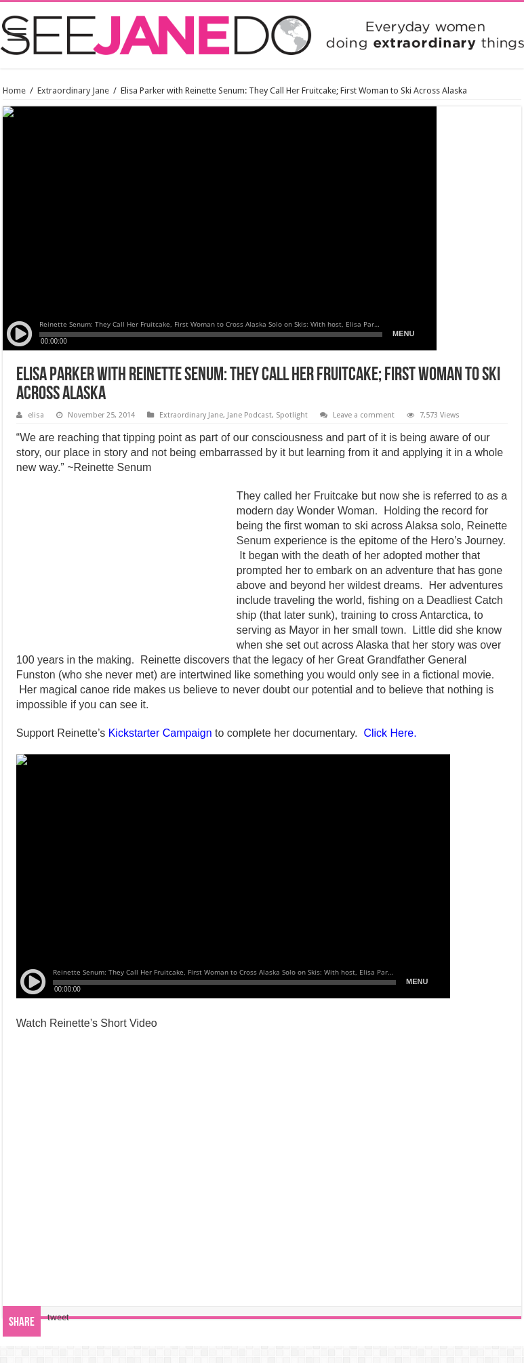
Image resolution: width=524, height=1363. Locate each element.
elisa (36, 415)
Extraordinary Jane (73, 90)
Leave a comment (364, 415)
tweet (58, 1317)
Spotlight (292, 415)
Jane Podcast (249, 415)
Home (14, 90)
